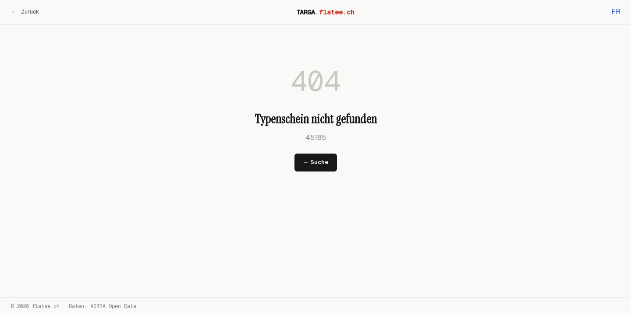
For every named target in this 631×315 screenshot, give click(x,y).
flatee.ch (46, 306)
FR (615, 11)
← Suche (315, 162)
